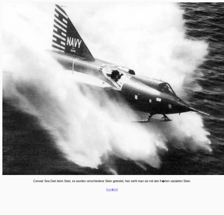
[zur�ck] (112, 189)
